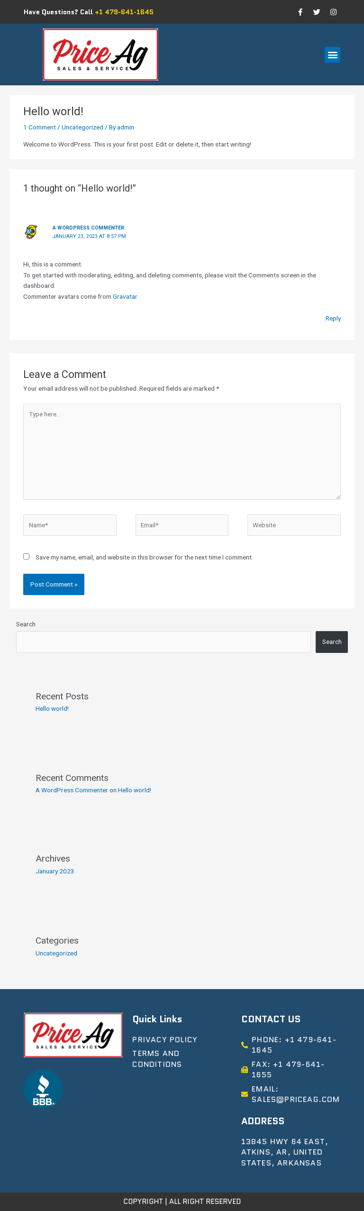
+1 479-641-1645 (124, 12)
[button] (332, 55)
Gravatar (125, 296)
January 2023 (55, 871)
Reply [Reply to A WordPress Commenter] (333, 318)
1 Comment (39, 127)
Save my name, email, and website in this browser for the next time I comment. (144, 557)
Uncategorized (82, 127)
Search (26, 624)
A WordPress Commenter (88, 228)
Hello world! (52, 708)
